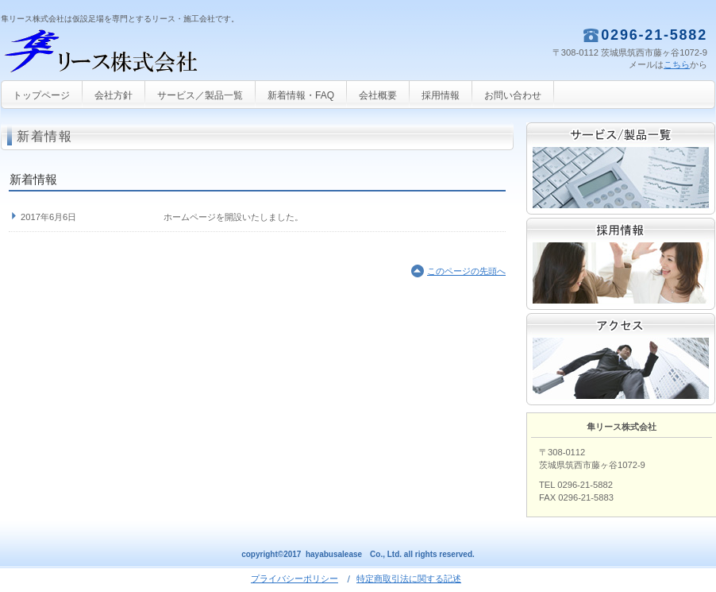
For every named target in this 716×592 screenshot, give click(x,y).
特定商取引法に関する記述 (408, 578)
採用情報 (620, 264)
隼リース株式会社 (159, 52)
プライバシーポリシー (294, 578)
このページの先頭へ (466, 271)
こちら (677, 64)
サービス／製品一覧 (620, 168)
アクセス (620, 359)
